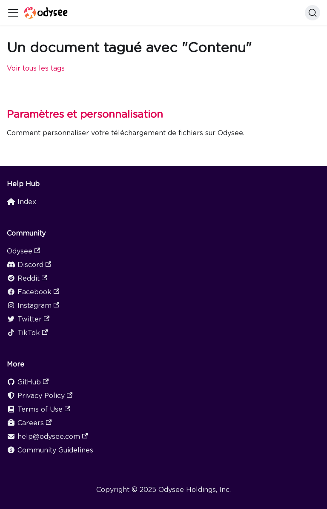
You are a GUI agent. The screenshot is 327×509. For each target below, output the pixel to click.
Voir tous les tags (36, 68)
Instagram (33, 305)
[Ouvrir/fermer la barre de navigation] (13, 12)
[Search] (312, 12)
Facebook (33, 292)
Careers (29, 423)
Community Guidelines (50, 450)
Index (21, 202)
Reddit (27, 278)
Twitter (28, 319)
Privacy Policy (39, 396)
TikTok (27, 333)
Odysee (23, 251)
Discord (29, 265)
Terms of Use (38, 409)
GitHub (28, 382)
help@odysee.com (47, 436)
